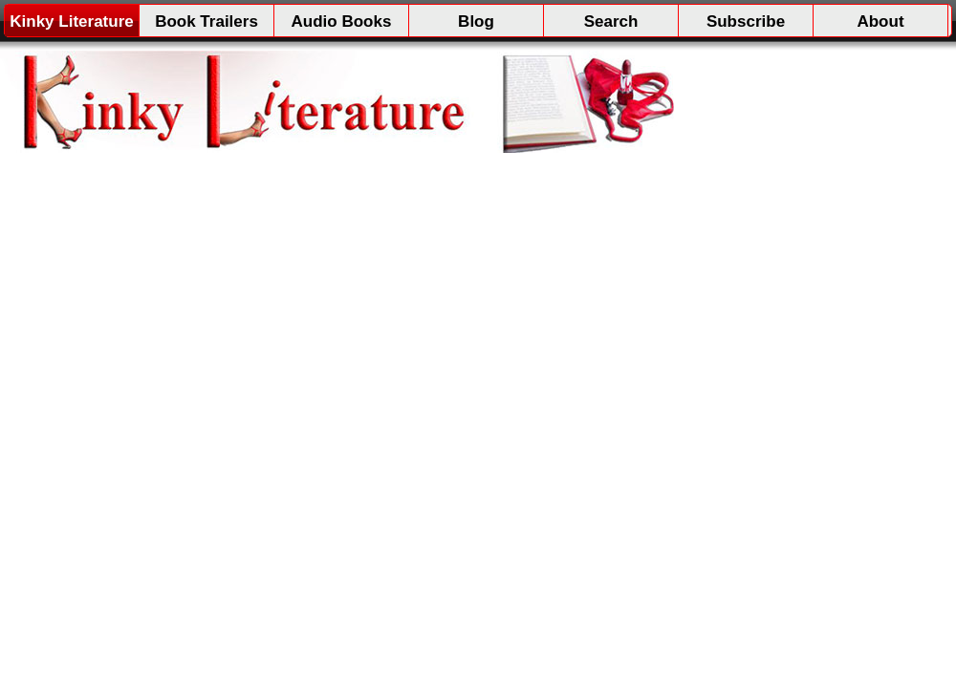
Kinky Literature (71, 21)
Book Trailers (206, 21)
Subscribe (745, 21)
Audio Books (342, 21)
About (880, 21)
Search (611, 21)
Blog (476, 21)
